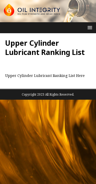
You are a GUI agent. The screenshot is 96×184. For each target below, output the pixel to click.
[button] (89, 27)
